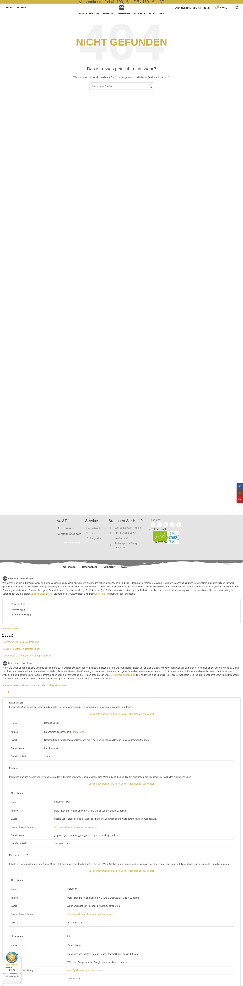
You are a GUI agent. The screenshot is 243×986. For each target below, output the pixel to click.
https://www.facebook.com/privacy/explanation (90, 923)
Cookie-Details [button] (10, 665)
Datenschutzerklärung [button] (29, 665)
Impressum (69, 576)
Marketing (18, 618)
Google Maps (74, 954)
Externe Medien (21, 624)
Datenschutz (89, 576)
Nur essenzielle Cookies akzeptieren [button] (20, 651)
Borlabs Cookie (52, 732)
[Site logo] (121, 12)
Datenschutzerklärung (42, 603)
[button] (121, 723)
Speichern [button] (7, 644)
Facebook (72, 898)
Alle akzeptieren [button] (10, 637)
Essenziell (18, 613)
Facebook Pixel (62, 811)
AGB (124, 576)
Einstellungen (101, 603)
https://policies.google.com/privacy (84, 979)
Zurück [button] (5, 701)
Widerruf (109, 576)
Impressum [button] (46, 665)
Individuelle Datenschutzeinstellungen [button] (21, 658)
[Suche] (237, 13)
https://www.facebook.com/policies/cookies (75, 836)
